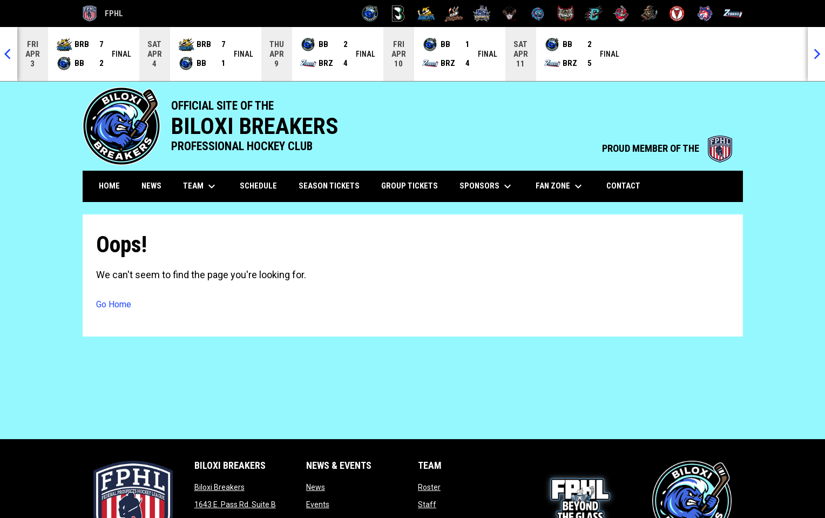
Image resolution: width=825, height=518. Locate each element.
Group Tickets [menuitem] (409, 186)
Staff (427, 504)
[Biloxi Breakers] (370, 13)
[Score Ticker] (412, 54)
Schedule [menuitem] (258, 186)
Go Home (113, 304)
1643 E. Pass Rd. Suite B (235, 504)
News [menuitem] (151, 186)
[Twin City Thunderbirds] (677, 13)
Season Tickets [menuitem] (329, 186)
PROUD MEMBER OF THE (667, 148)
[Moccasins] (510, 13)
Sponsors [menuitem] (486, 186)
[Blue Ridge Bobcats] (426, 13)
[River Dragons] (594, 13)
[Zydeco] (733, 13)
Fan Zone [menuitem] (560, 186)
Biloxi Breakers (219, 487)
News (315, 487)
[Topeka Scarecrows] (649, 13)
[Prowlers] (566, 13)
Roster (429, 487)
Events (317, 504)
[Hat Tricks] (454, 13)
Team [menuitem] (200, 186)
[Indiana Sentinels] (482, 13)
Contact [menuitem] (623, 186)
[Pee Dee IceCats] (537, 13)
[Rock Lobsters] (621, 13)
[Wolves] (705, 13)
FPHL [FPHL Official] (103, 13)
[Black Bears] (398, 13)
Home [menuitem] (109, 186)
